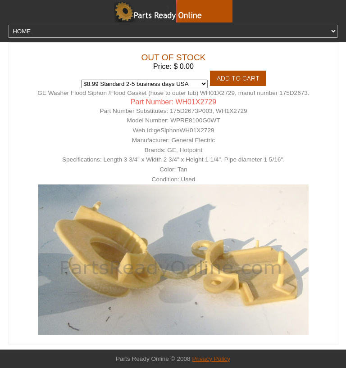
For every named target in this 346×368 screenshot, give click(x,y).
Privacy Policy (211, 358)
